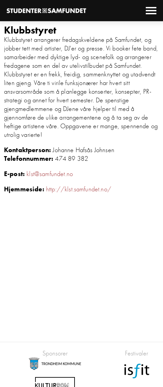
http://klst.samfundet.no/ (78, 189)
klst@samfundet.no (50, 173)
